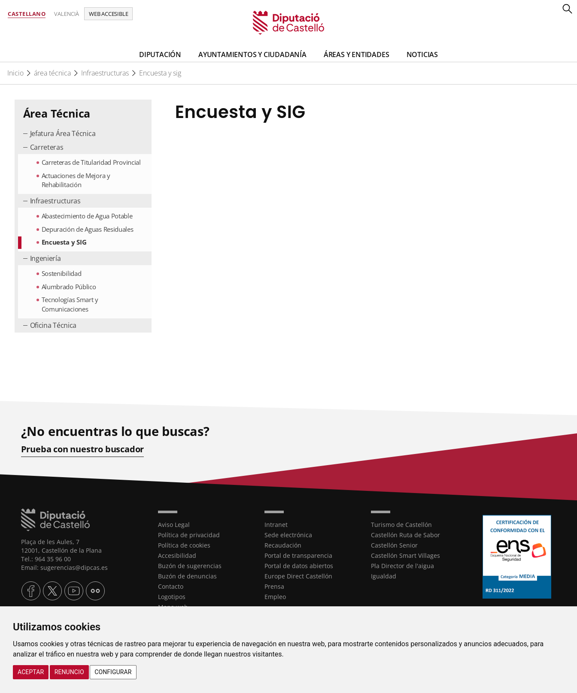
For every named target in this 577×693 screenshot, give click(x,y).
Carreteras (47, 147)
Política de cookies (184, 545)
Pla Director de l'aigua (402, 566)
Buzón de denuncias (187, 576)
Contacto (170, 586)
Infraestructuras (105, 73)
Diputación (160, 54)
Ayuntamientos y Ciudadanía (252, 54)
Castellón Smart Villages (405, 555)
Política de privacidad (189, 535)
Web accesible (108, 14)
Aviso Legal (174, 525)
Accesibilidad (177, 555)
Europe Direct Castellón (298, 576)
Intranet (276, 525)
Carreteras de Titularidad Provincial (91, 162)
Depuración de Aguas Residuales (88, 229)
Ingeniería (45, 258)
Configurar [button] (112, 672)
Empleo (275, 597)
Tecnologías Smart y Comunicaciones (70, 304)
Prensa (274, 586)
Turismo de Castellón (401, 525)
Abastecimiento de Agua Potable (87, 216)
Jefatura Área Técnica (63, 133)
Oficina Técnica (53, 325)
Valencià (66, 14)
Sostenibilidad (62, 273)
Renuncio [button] (69, 672)
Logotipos (171, 597)
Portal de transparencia (298, 555)
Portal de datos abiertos (298, 566)
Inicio (15, 73)
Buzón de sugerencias (190, 566)
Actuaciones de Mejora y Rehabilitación (76, 180)
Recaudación (282, 545)
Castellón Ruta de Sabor (405, 535)
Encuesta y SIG (64, 242)
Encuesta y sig (160, 73)
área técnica (52, 73)
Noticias (422, 54)
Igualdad (383, 576)
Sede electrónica (288, 535)
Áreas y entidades (356, 54)
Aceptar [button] (31, 672)
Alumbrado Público (69, 286)
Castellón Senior (394, 545)
